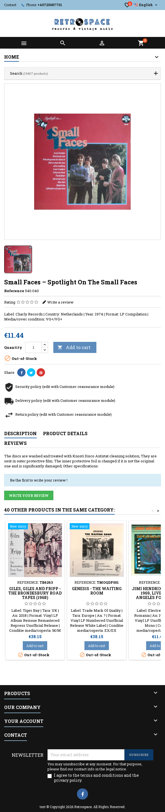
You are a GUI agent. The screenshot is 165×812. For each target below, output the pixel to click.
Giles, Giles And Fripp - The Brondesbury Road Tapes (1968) (35, 593)
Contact (10, 4)
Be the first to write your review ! (39, 480)
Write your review (29, 495)
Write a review (60, 302)
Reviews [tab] (15, 443)
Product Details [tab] (65, 433)
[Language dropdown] (146, 4)
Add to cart (74, 347)
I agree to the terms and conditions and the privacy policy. (96, 778)
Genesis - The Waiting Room (97, 591)
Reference (14, 290)
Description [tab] (20, 433)
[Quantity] (33, 347)
